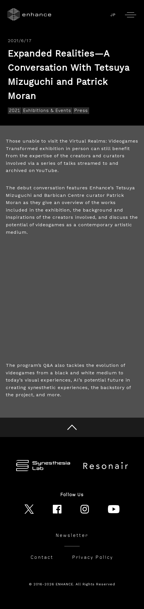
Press (81, 110)
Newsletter (72, 535)
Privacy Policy (92, 557)
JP (113, 15)
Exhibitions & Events (47, 110)
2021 (14, 110)
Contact (42, 557)
